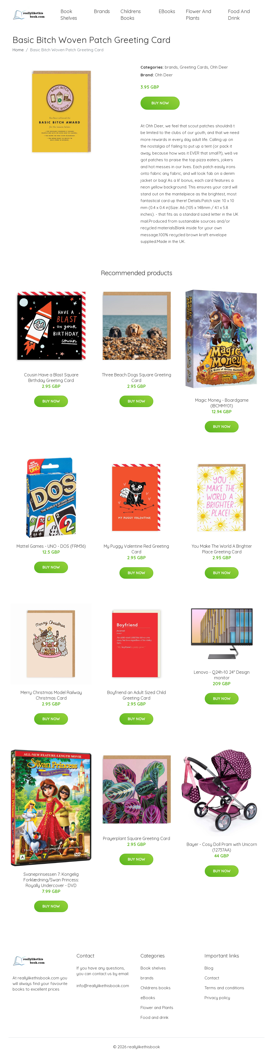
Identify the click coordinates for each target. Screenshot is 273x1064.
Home (18, 57)
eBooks (167, 15)
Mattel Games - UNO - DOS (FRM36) (51, 554)
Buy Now (160, 111)
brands (102, 15)
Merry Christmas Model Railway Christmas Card (51, 703)
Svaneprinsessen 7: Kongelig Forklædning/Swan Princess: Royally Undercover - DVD (51, 888)
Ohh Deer (219, 75)
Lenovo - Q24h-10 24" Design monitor (222, 682)
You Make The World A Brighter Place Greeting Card (222, 556)
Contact (211, 985)
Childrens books (131, 18)
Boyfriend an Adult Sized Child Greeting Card (136, 703)
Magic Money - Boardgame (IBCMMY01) (221, 410)
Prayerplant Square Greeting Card (136, 846)
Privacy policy (217, 1005)
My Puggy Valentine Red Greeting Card (136, 556)
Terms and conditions (224, 995)
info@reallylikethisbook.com (103, 993)
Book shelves (69, 18)
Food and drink (239, 18)
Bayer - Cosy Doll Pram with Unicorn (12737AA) (222, 855)
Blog (208, 976)
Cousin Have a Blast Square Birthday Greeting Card (51, 385)
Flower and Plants (198, 18)
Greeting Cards (194, 75)
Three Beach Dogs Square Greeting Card (136, 385)
